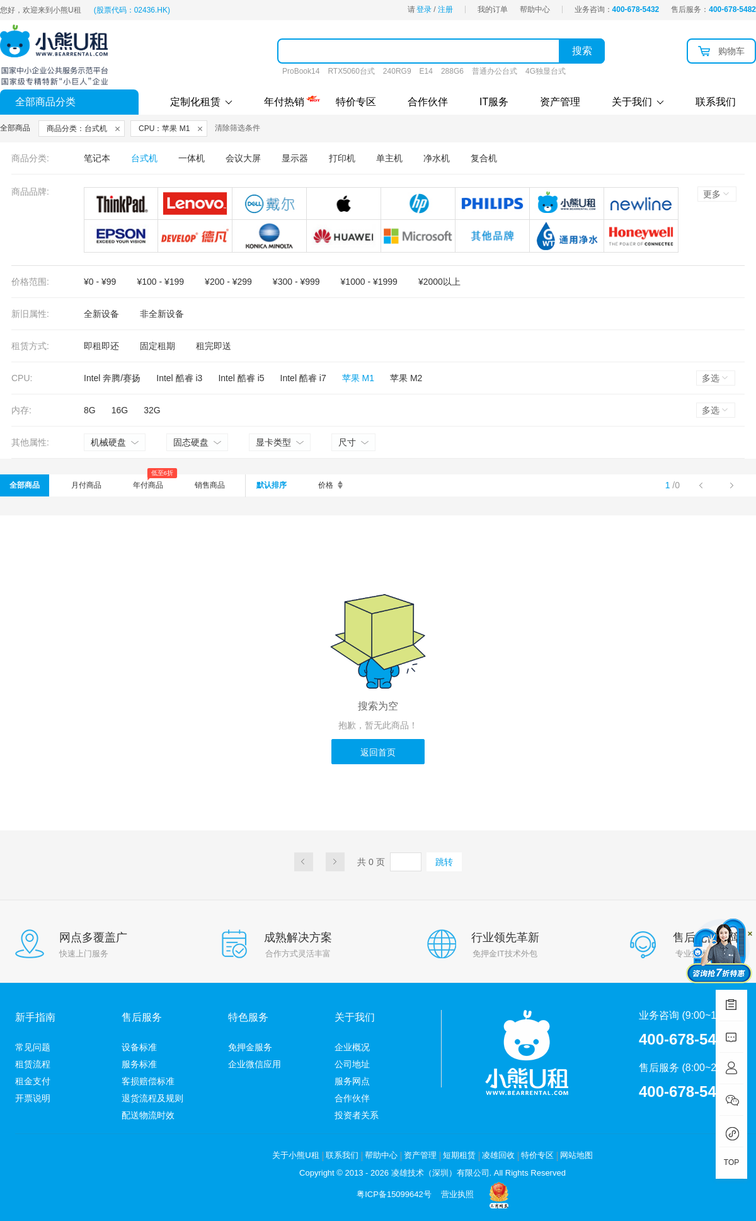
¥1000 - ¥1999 (369, 282)
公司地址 (352, 1064)
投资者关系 (357, 1115)
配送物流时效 (148, 1115)
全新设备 (101, 314)
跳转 (444, 862)
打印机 (342, 158)
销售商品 (210, 485)
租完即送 (213, 346)
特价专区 (356, 101)
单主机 (389, 158)
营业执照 (457, 1194)
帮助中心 (535, 9)
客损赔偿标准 (148, 1081)
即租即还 (101, 346)
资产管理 (560, 101)
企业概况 (352, 1047)
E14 (426, 71)
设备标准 (139, 1047)
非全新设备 (162, 314)
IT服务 (493, 101)
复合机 (484, 158)
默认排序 (271, 485)
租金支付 (32, 1081)
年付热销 (284, 100)
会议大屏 (243, 158)
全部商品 (24, 485)
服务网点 (352, 1081)
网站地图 (576, 1155)
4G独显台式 (545, 71)
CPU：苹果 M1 (164, 128)
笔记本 (97, 158)
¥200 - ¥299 (228, 282)
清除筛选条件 (237, 127)
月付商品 (86, 485)
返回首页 (378, 752)
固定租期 (157, 346)
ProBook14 (300, 71)
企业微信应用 (254, 1064)
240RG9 (397, 71)
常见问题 (32, 1047)
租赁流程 (32, 1064)
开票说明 (32, 1098)
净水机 (436, 158)
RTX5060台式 (351, 71)
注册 (445, 9)
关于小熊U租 (295, 1155)
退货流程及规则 (152, 1098)
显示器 (295, 158)
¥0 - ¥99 (100, 282)
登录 (424, 9)
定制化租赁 (201, 101)
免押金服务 (250, 1047)
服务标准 (139, 1064)
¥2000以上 (439, 282)
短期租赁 (459, 1155)
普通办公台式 (494, 71)
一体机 (191, 158)
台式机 (144, 158)
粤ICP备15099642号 (394, 1194)
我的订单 (493, 9)
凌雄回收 (498, 1155)
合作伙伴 (428, 101)
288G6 (452, 71)
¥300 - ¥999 (296, 282)
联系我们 (716, 101)
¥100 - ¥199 (160, 282)
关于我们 (638, 101)
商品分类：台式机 (77, 128)
